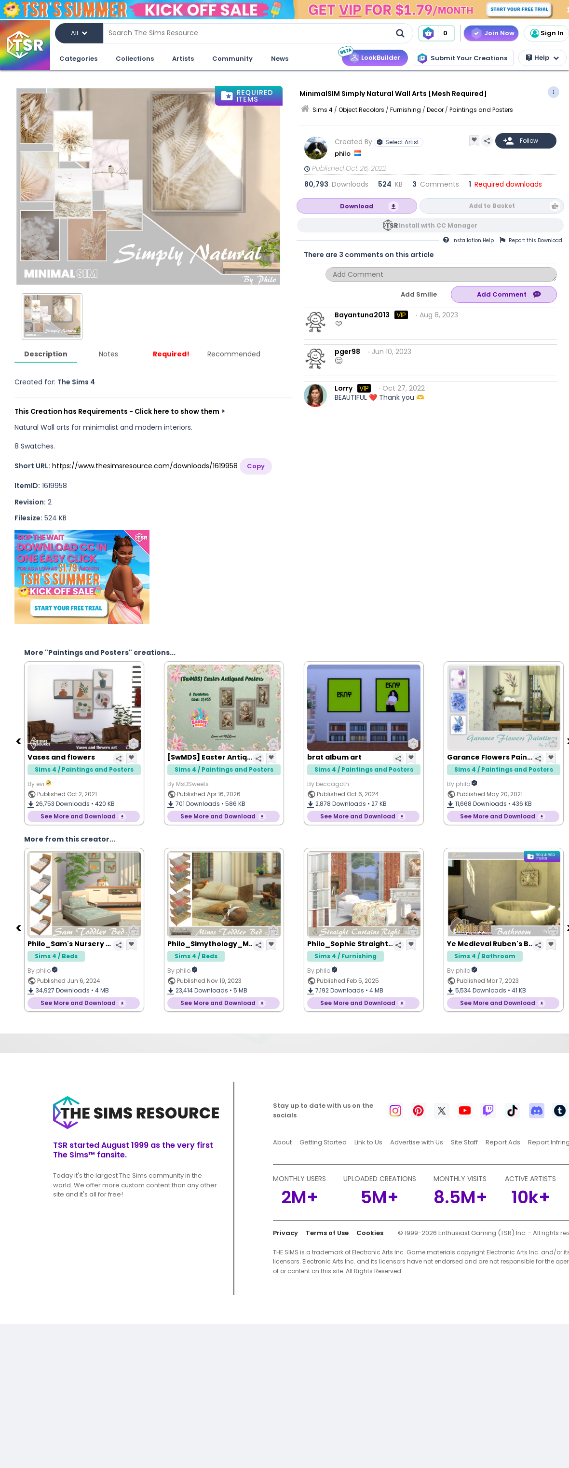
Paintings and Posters (481, 110)
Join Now (499, 33)
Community (232, 58)
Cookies (369, 1232)
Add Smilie (419, 294)
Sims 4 (322, 110)
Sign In (546, 33)
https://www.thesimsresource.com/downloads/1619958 (145, 466)
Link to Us (368, 1142)
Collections (135, 58)
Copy (256, 466)
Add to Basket (492, 206)
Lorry (343, 388)
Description (46, 354)
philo (343, 153)
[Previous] (19, 741)
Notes (108, 354)
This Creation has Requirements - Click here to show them (116, 411)
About (282, 1142)
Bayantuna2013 (362, 315)
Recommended (233, 354)
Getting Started (323, 1142)
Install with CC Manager (438, 225)
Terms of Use (327, 1232)
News (279, 58)
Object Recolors (361, 110)
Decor (435, 110)
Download (356, 206)
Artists (183, 58)
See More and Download (78, 816)
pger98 (347, 351)
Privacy (285, 1232)
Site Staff (464, 1142)
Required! (171, 354)
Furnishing (405, 110)
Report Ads (503, 1142)
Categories (78, 58)
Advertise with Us (416, 1142)
